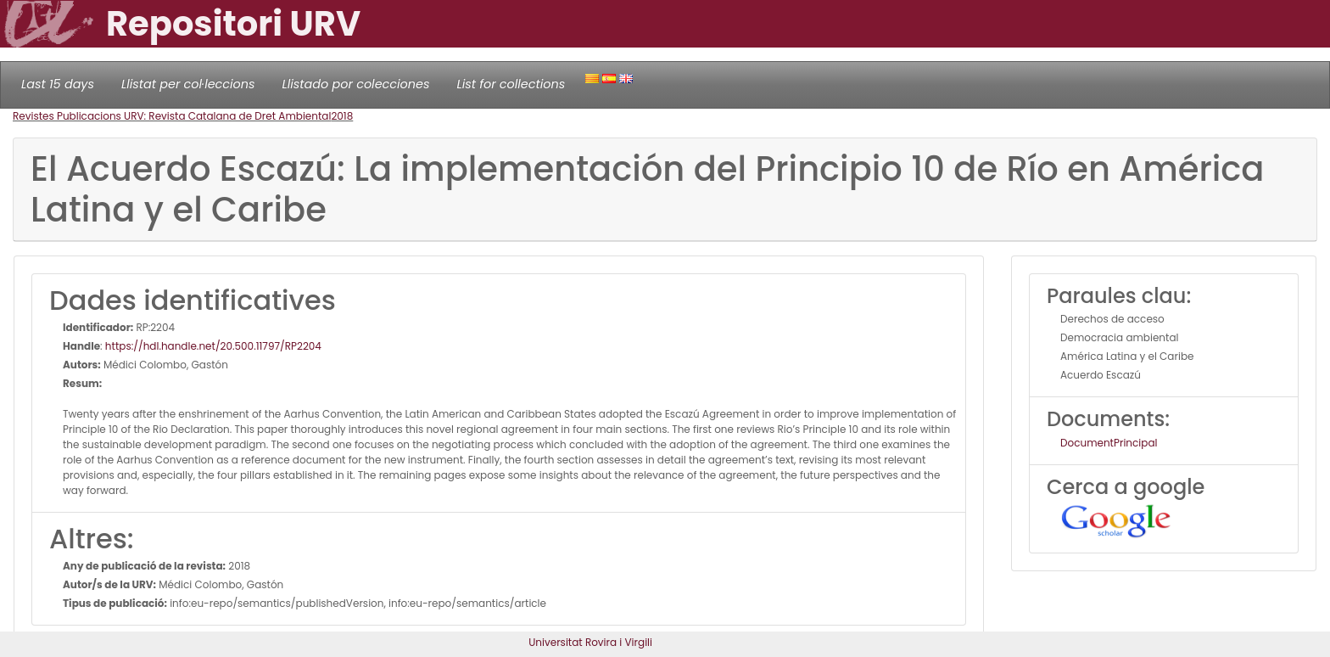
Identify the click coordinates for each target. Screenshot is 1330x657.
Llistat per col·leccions (188, 84)
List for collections (510, 84)
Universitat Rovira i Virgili (590, 642)
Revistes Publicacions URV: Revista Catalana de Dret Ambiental (172, 116)
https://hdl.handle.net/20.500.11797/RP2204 (213, 346)
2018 (342, 116)
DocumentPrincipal (1108, 442)
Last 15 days (57, 84)
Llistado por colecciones (356, 84)
